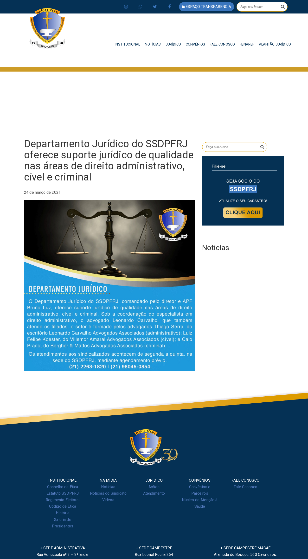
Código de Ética (62, 506)
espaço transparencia (206, 6)
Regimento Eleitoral (62, 500)
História (62, 513)
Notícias (108, 487)
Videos (108, 500)
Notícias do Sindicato (108, 493)
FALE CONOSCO (222, 44)
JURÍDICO (173, 44)
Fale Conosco (245, 487)
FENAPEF (247, 44)
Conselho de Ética (62, 487)
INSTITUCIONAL (127, 44)
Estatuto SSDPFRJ (62, 493)
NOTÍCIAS (153, 44)
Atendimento (154, 493)
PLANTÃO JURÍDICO (275, 44)
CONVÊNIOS (195, 44)
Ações (154, 487)
